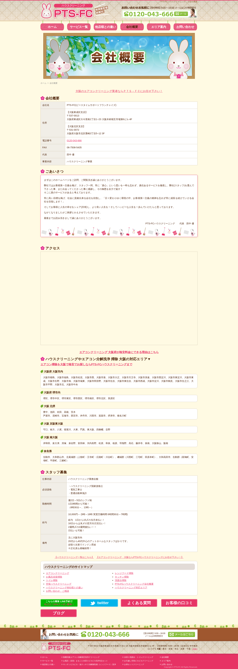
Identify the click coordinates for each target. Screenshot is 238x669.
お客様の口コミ (179, 603)
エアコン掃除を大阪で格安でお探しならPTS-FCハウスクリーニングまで (86, 364)
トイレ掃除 (52, 580)
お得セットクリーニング (134, 664)
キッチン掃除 (122, 576)
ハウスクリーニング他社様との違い (64, 587)
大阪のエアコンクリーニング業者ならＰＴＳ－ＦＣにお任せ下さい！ (119, 91)
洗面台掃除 (120, 580)
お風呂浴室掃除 (54, 576)
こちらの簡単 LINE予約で (59, 602)
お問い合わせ (185, 27)
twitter (99, 603)
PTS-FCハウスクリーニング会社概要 (134, 584)
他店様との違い (105, 27)
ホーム (52, 27)
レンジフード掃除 (124, 573)
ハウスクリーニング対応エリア (131, 587)
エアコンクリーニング (57, 573)
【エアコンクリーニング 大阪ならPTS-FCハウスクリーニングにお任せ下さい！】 (139, 557)
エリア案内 (158, 27)
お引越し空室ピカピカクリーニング (138, 661)
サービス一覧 (79, 27)
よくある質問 (139, 603)
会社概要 (132, 27)
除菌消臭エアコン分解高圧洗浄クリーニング (81, 657)
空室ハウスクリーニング (58, 584)
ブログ (59, 613)
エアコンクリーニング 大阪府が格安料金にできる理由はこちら (119, 352)
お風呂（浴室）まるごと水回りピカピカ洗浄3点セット (85, 661)
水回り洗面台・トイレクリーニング (138, 657)
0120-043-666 (74, 140)
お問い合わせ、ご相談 (57, 591)
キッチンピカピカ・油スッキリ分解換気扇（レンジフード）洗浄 (89, 664)
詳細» (195, 649)
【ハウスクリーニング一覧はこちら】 (74, 557)
